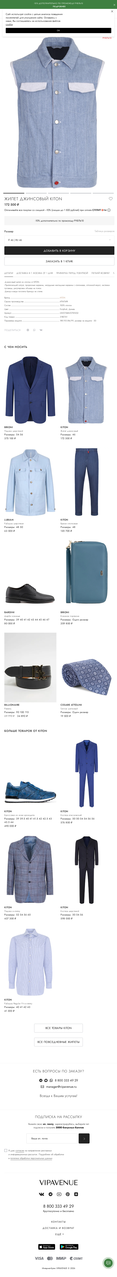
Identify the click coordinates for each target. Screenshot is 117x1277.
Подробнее (59, 6)
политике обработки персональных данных (31, 1158)
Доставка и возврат (58, 1228)
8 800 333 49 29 (66, 1080)
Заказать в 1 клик (59, 261)
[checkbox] (34, 1154)
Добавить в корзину (59, 251)
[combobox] (59, 239)
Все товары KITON (58, 1028)
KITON (62, 297)
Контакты (58, 1221)
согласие (19, 1150)
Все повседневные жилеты (58, 1042)
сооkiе (9, 24)
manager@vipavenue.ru (61, 1087)
